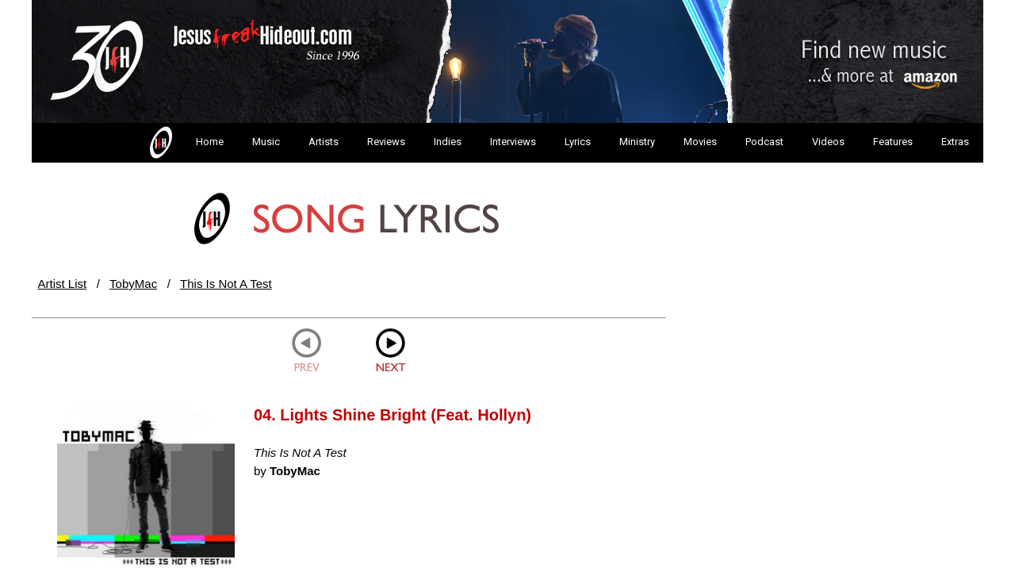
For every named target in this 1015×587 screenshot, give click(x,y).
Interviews (513, 142)
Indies (448, 142)
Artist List (62, 283)
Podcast (764, 142)
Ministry (637, 142)
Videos (828, 142)
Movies (700, 142)
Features (893, 142)
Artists (323, 142)
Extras (955, 142)
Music (266, 142)
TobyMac (133, 283)
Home (185, 143)
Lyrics (578, 142)
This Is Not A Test (226, 283)
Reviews (386, 142)
